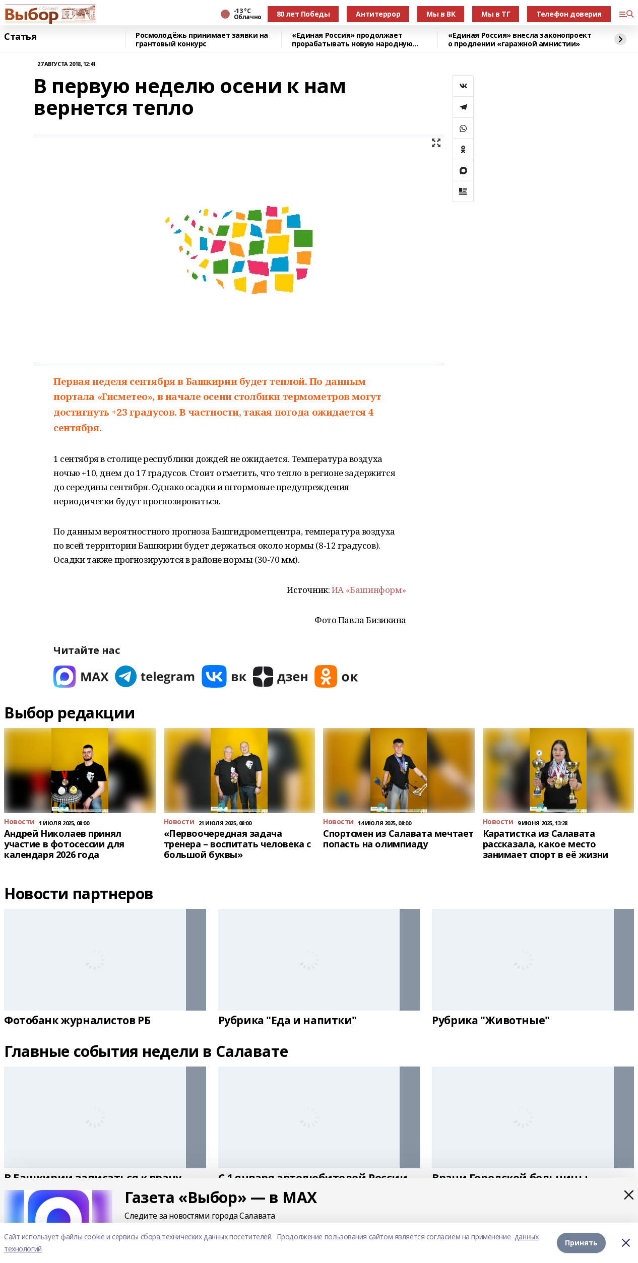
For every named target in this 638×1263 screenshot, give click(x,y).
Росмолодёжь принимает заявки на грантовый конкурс (202, 39)
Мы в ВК (440, 14)
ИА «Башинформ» (369, 589)
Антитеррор (378, 14)
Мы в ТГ (495, 14)
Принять (581, 1242)
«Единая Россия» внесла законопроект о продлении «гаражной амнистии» (519, 39)
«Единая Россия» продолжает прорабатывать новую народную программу (352, 39)
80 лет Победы (303, 14)
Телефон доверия (569, 14)
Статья (20, 36)
